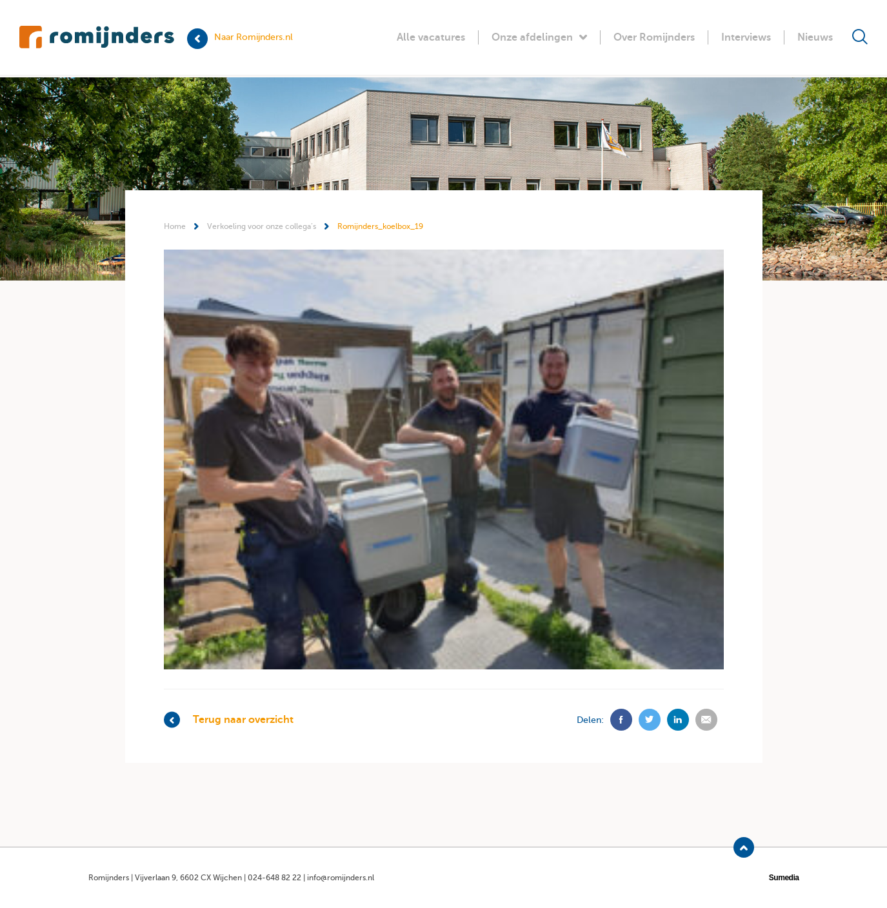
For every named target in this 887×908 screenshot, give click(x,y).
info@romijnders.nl (340, 877)
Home (175, 226)
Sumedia (784, 877)
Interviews (746, 37)
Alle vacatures (431, 37)
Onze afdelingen (539, 37)
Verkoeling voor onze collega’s (261, 226)
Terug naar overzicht (229, 720)
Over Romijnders (654, 37)
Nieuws (815, 37)
